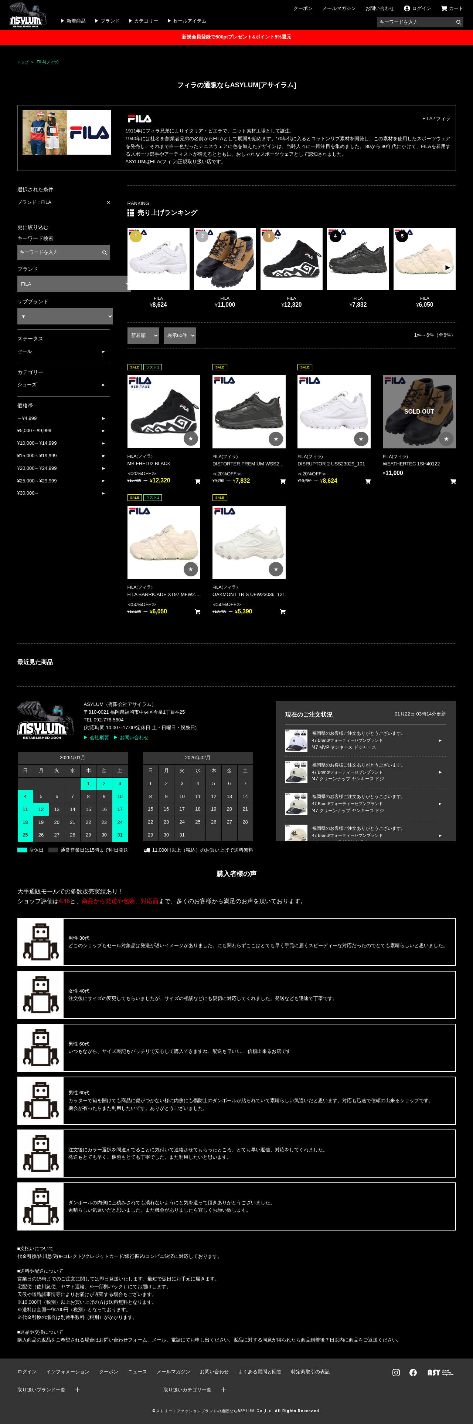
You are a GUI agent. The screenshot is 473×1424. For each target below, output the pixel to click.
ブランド (110, 21)
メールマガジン (339, 8)
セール (24, 351)
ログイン (27, 1371)
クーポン (303, 8)
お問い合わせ (379, 8)
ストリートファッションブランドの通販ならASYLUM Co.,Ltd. (214, 1411)
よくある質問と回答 (260, 1371)
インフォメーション (67, 1371)
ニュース (137, 1371)
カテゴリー (146, 21)
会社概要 (99, 737)
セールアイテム (190, 21)
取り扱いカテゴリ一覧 (187, 1390)
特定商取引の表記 (310, 1371)
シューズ (27, 384)
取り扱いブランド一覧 (41, 1390)
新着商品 (76, 21)
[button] (447, 268)
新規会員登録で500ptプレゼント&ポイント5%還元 (236, 37)
